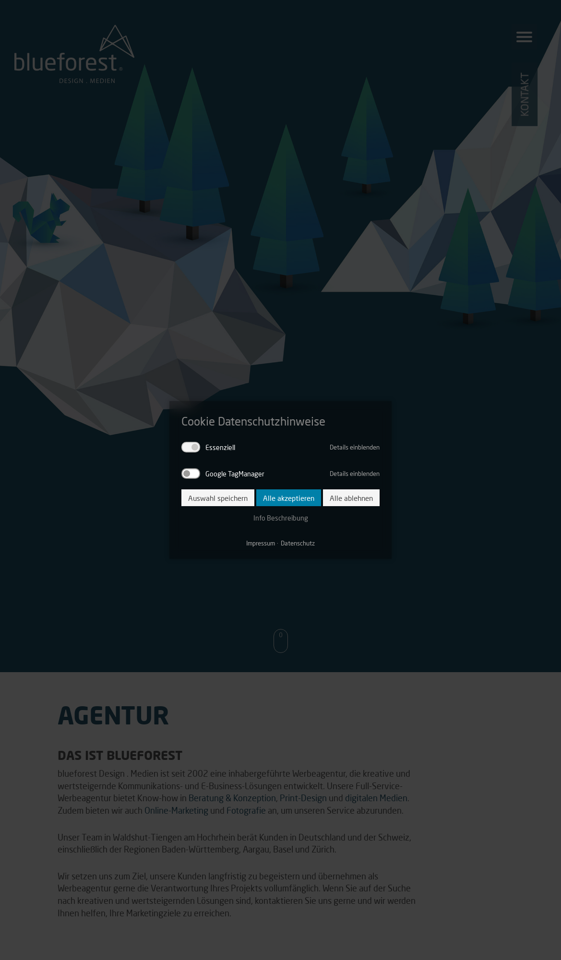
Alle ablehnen (351, 497)
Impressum (260, 543)
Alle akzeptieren (288, 497)
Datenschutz (298, 543)
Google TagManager (234, 473)
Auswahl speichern (218, 497)
